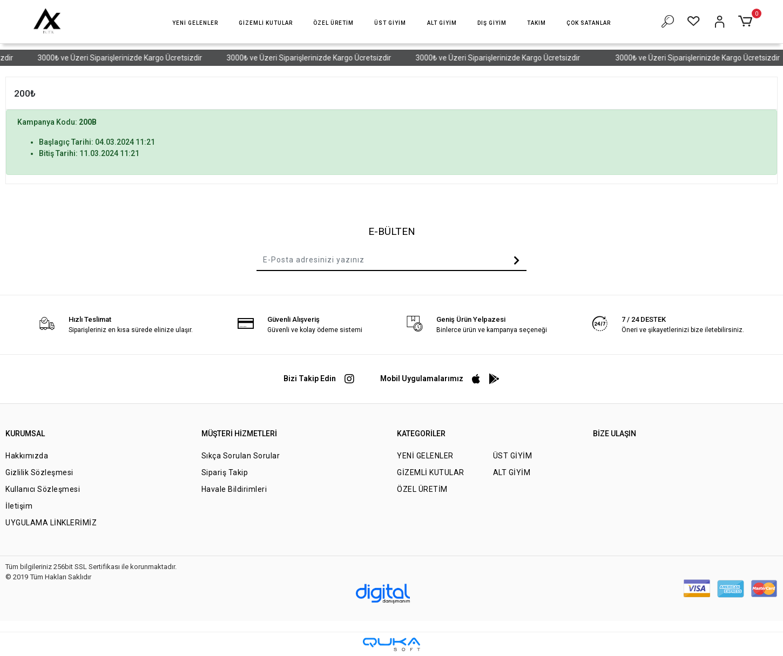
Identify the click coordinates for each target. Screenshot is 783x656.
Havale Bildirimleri (234, 489)
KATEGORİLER (421, 433)
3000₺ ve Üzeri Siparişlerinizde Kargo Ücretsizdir (127, 57)
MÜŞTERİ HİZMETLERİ (239, 433)
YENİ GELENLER (425, 455)
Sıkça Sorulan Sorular (240, 455)
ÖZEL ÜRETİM (422, 489)
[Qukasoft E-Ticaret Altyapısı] (391, 644)
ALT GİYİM (512, 472)
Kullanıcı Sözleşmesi (42, 489)
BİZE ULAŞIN (614, 433)
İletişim (18, 506)
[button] (195, 22)
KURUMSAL (25, 433)
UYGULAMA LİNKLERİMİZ (51, 522)
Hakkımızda (26, 455)
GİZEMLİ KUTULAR (430, 472)
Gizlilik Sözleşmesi (39, 472)
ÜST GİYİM (512, 455)
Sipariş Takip (224, 472)
